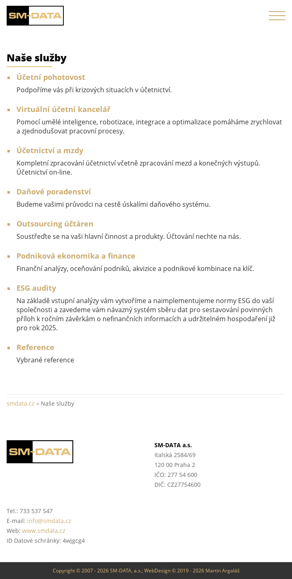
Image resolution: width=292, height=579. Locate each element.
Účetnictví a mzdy (49, 150)
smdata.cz (21, 403)
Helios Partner (220, 512)
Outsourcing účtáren (54, 224)
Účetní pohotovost (50, 77)
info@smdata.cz (49, 521)
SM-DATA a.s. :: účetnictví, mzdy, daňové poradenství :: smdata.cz (35, 16)
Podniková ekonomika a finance (75, 256)
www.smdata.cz (43, 531)
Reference (35, 347)
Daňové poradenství (53, 191)
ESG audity (36, 288)
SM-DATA (72, 451)
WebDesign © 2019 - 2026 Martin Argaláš (192, 570)
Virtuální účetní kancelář (63, 109)
